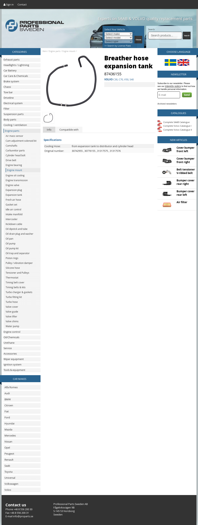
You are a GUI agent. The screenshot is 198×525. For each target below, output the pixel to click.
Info (49, 129)
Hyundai (9, 423)
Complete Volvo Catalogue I (174, 125)
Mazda (8, 429)
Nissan (8, 441)
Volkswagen (11, 483)
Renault (8, 459)
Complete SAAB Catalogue (176, 121)
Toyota (8, 471)
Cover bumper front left (185, 149)
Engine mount (68, 51)
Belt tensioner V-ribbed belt (186, 171)
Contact (22, 4)
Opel (7, 447)
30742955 (77, 151)
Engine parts (54, 51)
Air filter (182, 202)
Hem (44, 51)
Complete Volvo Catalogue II (174, 129)
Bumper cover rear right (185, 182)
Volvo (7, 490)
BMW (7, 399)
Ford (7, 417)
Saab (7, 465)
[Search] (165, 35)
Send (187, 95)
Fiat (6, 411)
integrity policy (173, 86)
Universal (9, 477)
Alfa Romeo (11, 387)
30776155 (89, 151)
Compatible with (69, 129)
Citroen (8, 405)
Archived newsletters (167, 104)
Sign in (9, 4)
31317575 (102, 151)
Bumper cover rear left (185, 193)
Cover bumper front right (185, 160)
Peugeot (9, 453)
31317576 (115, 151)
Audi (7, 393)
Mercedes (10, 435)
